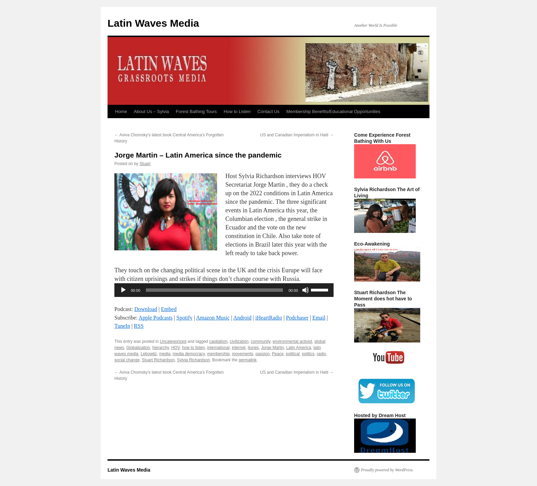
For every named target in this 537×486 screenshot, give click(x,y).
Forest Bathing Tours (196, 111)
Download (145, 309)
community (260, 341)
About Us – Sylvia (151, 111)
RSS (138, 326)
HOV (175, 347)
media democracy (189, 353)
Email (318, 318)
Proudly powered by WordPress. (387, 470)
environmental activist (292, 341)
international (218, 347)
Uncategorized (173, 341)
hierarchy (160, 347)
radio (321, 353)
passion (262, 353)
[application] (224, 290)
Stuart (144, 163)
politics (308, 353)
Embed (168, 309)
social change (126, 360)
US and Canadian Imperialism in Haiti (297, 135)
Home (121, 111)
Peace (278, 353)
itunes (253, 347)
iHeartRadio (268, 318)
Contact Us (268, 111)
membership (218, 353)
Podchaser (297, 318)
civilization (239, 341)
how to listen (193, 347)
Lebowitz (149, 353)
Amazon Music (212, 318)
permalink (248, 360)
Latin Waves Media (153, 23)
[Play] (123, 290)
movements (242, 353)
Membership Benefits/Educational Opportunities (333, 111)
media (165, 353)
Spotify (184, 318)
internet (239, 347)
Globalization (138, 347)
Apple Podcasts (156, 318)
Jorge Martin (272, 347)
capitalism (218, 341)
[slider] (214, 290)
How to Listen (237, 111)
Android (242, 318)
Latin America (298, 347)
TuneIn (122, 326)
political (293, 353)
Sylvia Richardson (193, 360)
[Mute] (305, 290)
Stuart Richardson (158, 360)
